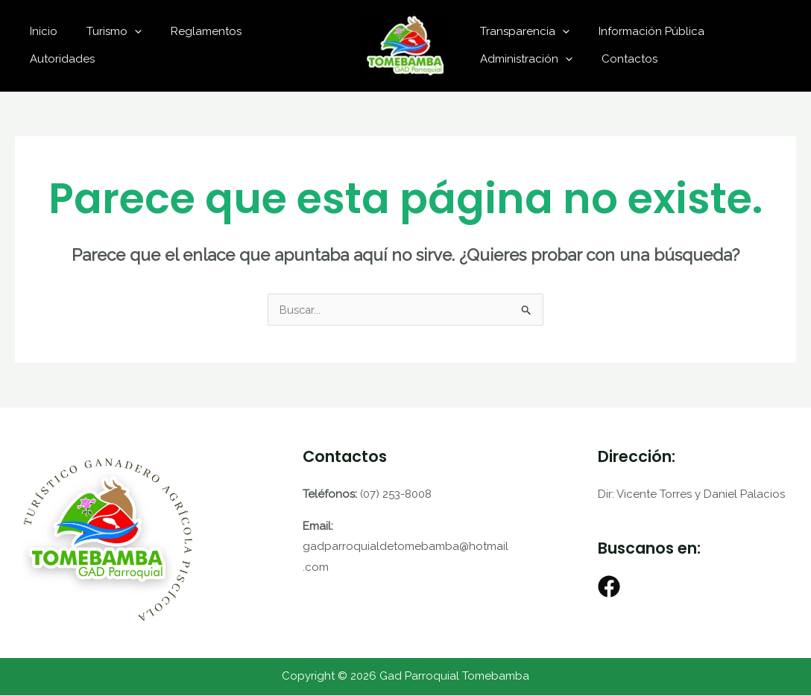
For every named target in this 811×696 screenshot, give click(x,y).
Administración (522, 59)
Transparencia (521, 31)
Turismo (126, 45)
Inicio (63, 45)
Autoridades (302, 45)
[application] (147, 45)
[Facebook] (609, 587)
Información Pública (641, 31)
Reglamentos (212, 45)
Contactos (619, 59)
